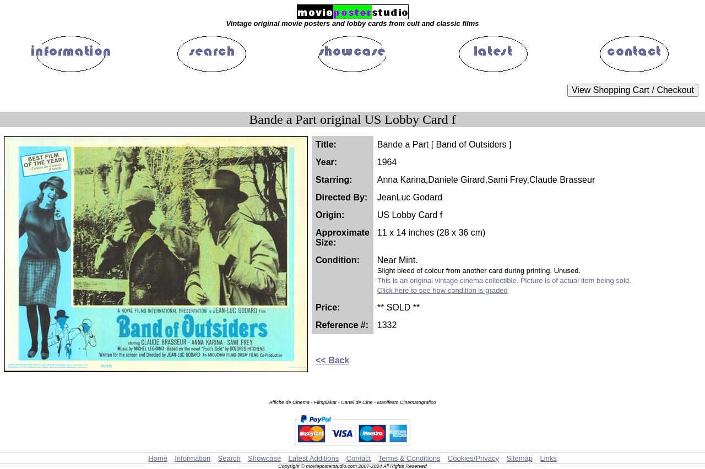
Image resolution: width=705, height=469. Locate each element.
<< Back (332, 360)
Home (157, 458)
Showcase (264, 458)
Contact (358, 458)
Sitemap (519, 458)
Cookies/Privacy (473, 458)
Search (229, 458)
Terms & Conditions (409, 458)
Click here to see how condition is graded (442, 290)
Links (548, 458)
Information (192, 458)
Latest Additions (313, 458)
